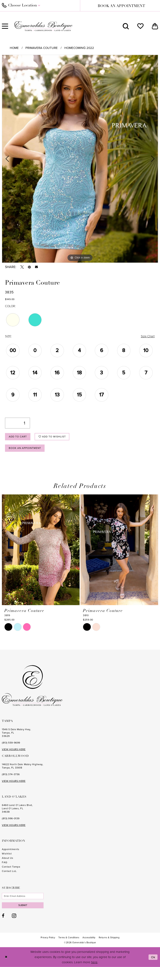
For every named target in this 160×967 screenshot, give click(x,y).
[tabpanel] (80, 159)
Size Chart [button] (148, 336)
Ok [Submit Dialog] (153, 957)
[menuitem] (126, 26)
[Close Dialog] (6, 957)
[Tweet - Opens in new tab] (22, 267)
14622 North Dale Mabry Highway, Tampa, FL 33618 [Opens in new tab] (22, 766)
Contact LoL (9, 871)
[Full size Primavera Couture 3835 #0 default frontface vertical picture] (80, 159)
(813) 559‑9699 (11, 743)
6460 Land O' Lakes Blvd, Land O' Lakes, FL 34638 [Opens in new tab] (17, 808)
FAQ (4, 862)
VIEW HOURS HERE (13, 749)
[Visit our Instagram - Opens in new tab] (14, 915)
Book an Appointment (25, 448)
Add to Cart (18, 436)
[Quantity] (17, 423)
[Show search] (126, 26)
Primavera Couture (41, 48)
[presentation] (41, 549)
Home (14, 48)
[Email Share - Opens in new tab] (36, 267)
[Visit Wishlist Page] (140, 26)
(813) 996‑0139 (11, 818)
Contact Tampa (11, 867)
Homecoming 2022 (79, 48)
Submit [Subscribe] (22, 905)
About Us (7, 858)
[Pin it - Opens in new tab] (29, 267)
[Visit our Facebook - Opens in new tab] (3, 916)
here (94, 962)
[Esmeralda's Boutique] (43, 26)
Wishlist (7, 853)
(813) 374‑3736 (11, 774)
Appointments (10, 849)
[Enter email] (23, 896)
